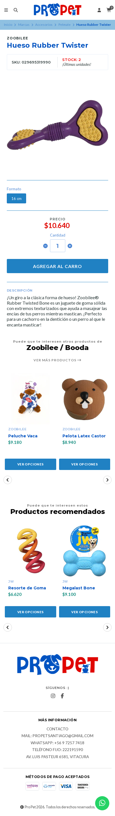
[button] (7, 480)
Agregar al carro (57, 266)
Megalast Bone (78, 588)
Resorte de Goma (27, 588)
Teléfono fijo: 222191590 (57, 750)
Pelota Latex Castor (84, 436)
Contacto (57, 729)
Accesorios (44, 24)
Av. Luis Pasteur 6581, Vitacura (57, 757)
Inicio (8, 24)
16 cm (16, 198)
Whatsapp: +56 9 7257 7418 (57, 743)
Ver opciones (30, 464)
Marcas (24, 24)
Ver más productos (57, 360)
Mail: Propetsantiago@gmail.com (57, 736)
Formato (14, 189)
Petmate (64, 24)
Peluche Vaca (22, 436)
